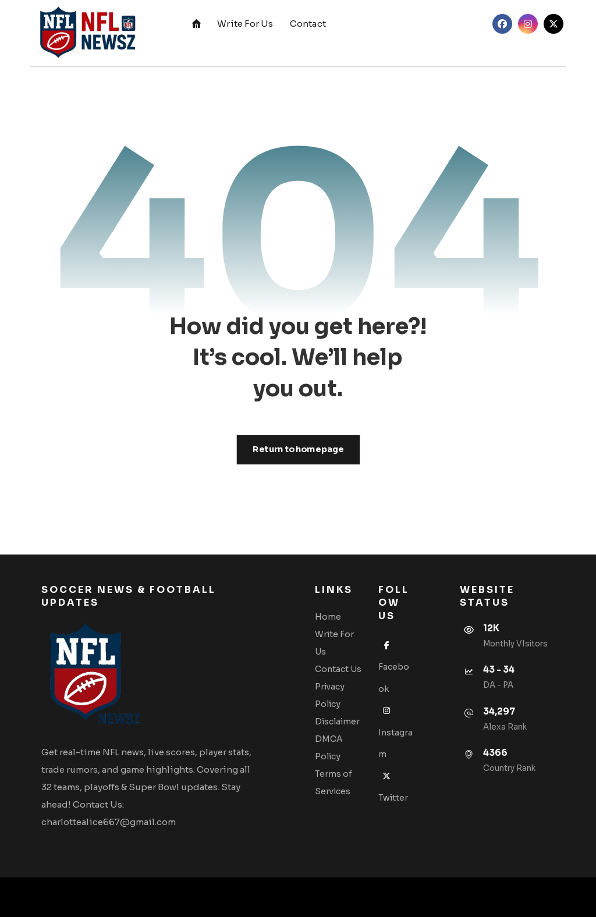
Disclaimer (337, 721)
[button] (502, 24)
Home (328, 617)
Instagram (395, 732)
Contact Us (338, 669)
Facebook (393, 667)
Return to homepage (298, 449)
